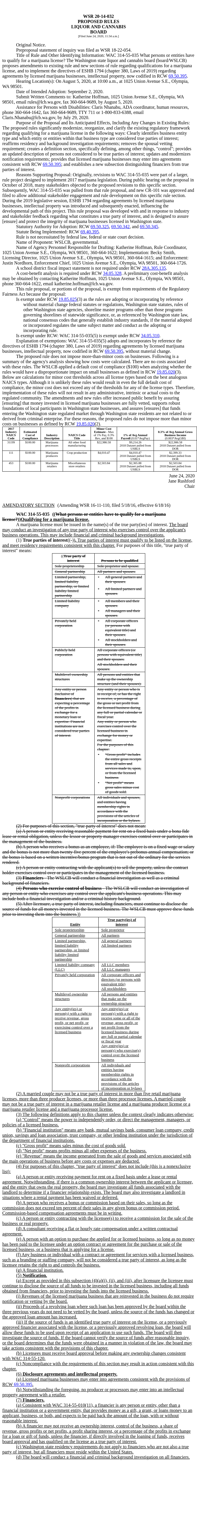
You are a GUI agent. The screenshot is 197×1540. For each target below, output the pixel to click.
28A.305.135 (154, 268)
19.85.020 (166, 371)
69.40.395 (90, 231)
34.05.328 (112, 273)
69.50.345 (149, 226)
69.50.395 (178, 76)
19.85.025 (67, 299)
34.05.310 (150, 335)
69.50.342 (120, 226)
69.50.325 (100, 226)
